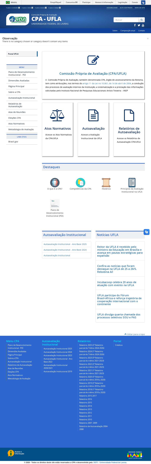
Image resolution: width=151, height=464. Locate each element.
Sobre (115, 30)
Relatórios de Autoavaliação (15, 105)
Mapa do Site (140, 8)
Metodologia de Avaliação (21, 129)
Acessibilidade (112, 8)
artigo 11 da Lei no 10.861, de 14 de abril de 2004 (107, 83)
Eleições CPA (14, 117)
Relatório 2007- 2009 (88, 423)
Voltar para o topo (134, 334)
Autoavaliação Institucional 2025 (58, 348)
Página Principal (16, 86)
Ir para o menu (27, 8)
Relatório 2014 (85, 406)
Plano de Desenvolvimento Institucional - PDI (21, 73)
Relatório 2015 (85, 402)
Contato (141, 30)
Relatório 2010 (85, 419)
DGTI (95, 462)
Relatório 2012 (85, 413)
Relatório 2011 (85, 416)
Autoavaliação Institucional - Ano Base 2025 (65, 244)
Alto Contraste (126, 8)
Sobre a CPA (14, 92)
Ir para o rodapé (54, 8)
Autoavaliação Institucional (21, 97)
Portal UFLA (13, 54)
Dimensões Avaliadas (18, 80)
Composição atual (127, 30)
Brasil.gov (13, 141)
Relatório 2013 (85, 409)
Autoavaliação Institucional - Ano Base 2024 (65, 249)
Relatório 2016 (85, 399)
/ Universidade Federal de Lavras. (112, 462)
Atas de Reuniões (17, 112)
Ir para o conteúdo (13, 8)
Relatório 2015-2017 (88, 396)
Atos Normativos (16, 123)
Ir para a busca (41, 8)
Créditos (119, 345)
